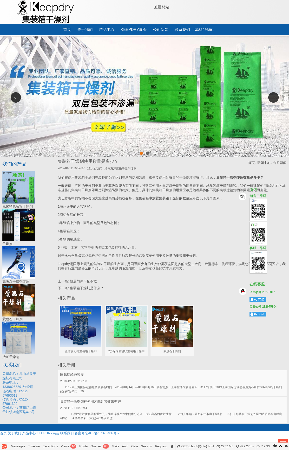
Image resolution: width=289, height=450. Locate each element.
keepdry (64, 264)
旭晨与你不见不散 (83, 281)
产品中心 (106, 30)
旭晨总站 (161, 7)
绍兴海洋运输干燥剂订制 (120, 168)
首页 (67, 30)
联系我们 (182, 30)
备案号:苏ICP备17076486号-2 (97, 433)
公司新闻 (160, 30)
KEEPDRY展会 (134, 30)
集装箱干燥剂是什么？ (87, 288)
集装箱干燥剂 (169, 198)
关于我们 (85, 30)
